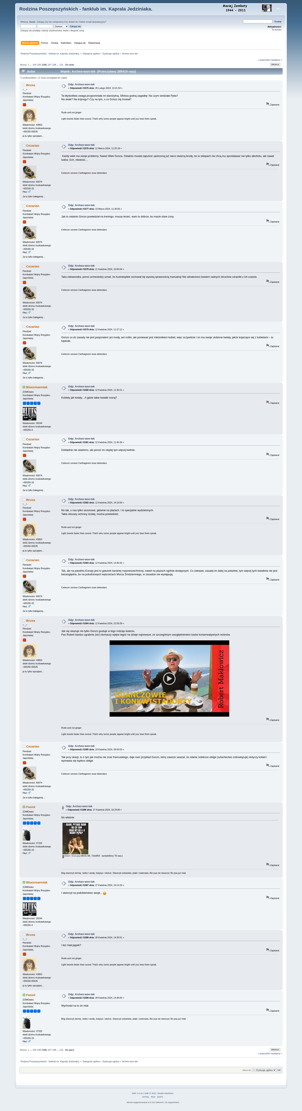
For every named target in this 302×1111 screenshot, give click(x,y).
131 (61, 64)
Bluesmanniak (37, 387)
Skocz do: (246, 1071)
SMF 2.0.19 (137, 1095)
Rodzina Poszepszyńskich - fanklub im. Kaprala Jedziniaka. (85, 9)
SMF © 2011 (150, 1095)
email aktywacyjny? (96, 22)
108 (54, 64)
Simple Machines (165, 1095)
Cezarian (32, 145)
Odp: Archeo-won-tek (81, 84)
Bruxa (30, 85)
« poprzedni (264, 60)
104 (35, 64)
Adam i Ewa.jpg (71, 857)
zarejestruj (57, 22)
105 (39, 64)
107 (50, 64)
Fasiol (30, 808)
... (31, 64)
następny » (276, 60)
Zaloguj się (42, 22)
